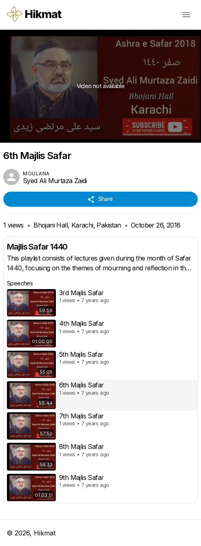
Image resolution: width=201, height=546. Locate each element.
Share (100, 199)
